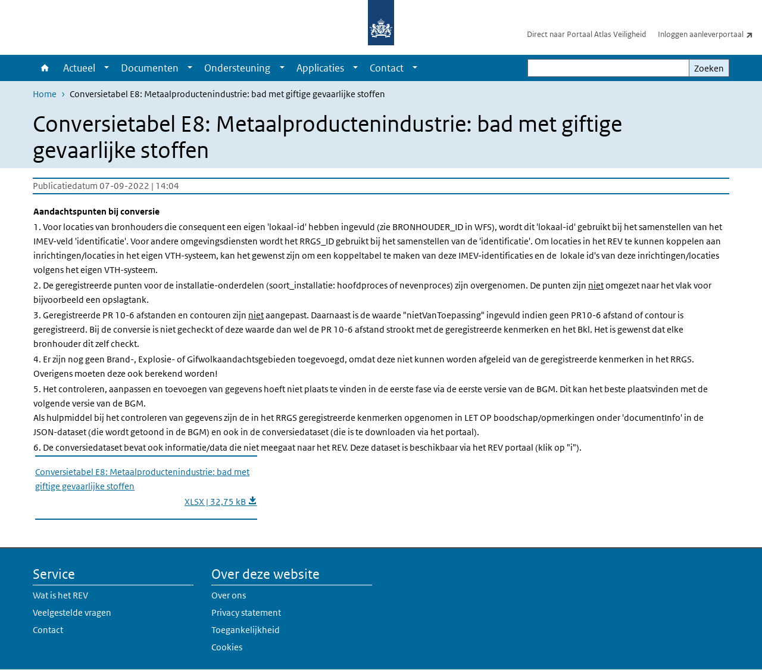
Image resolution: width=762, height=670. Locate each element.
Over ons (228, 595)
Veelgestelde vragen (72, 612)
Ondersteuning (237, 68)
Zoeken (709, 68)
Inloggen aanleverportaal (710, 34)
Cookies (226, 647)
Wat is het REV (60, 595)
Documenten (150, 68)
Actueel (79, 68)
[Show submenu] (106, 68)
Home (45, 68)
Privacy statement (246, 612)
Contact (387, 68)
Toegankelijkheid (245, 629)
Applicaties (320, 68)
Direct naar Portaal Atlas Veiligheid (586, 34)
